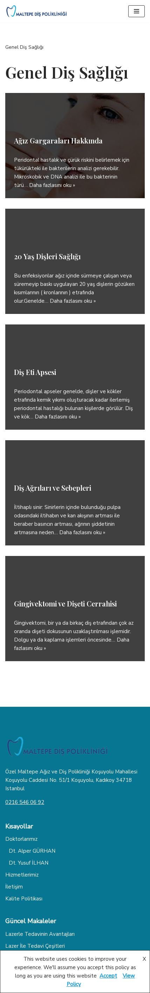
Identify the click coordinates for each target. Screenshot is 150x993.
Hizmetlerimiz (22, 874)
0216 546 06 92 (24, 802)
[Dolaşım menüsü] (136, 11)
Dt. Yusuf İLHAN (28, 862)
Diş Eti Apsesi (35, 372)
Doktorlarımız (21, 839)
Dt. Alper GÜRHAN (32, 850)
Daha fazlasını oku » (52, 185)
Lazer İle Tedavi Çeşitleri (35, 946)
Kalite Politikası (23, 898)
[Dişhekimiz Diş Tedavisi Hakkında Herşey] (36, 11)
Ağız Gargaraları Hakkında (58, 140)
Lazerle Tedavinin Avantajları (40, 934)
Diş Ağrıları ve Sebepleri (52, 487)
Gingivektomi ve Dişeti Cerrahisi (65, 603)
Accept (108, 975)
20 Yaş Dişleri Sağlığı (47, 256)
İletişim (14, 886)
